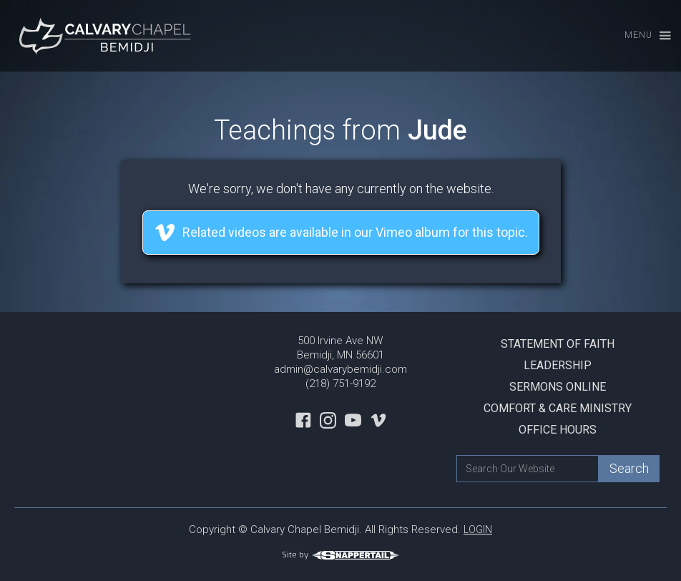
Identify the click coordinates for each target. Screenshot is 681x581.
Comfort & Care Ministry (558, 408)
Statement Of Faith (557, 344)
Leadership (558, 365)
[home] (107, 36)
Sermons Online (557, 387)
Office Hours (558, 429)
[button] (641, 36)
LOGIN (478, 529)
